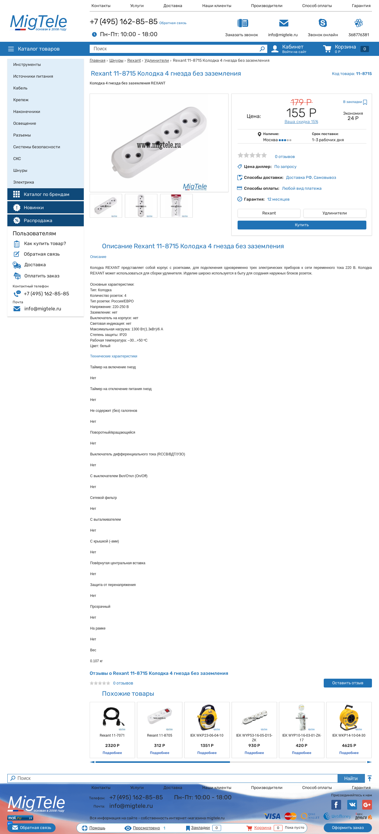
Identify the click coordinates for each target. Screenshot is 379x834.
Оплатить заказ (41, 276)
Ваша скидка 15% (301, 121)
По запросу (285, 166)
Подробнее (112, 753)
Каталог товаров (33, 49)
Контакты (101, 5)
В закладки (352, 102)
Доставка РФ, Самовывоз (311, 177)
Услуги (137, 5)
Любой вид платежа (302, 188)
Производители (267, 5)
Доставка (172, 5)
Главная (98, 60)
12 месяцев (278, 199)
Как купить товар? (45, 243)
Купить (302, 224)
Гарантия (361, 5)
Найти (351, 778)
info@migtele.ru (42, 309)
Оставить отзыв (347, 682)
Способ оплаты (317, 5)
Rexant (134, 60)
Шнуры (116, 60)
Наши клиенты (216, 5)
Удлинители (157, 60)
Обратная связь (172, 23)
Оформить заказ (348, 827)
